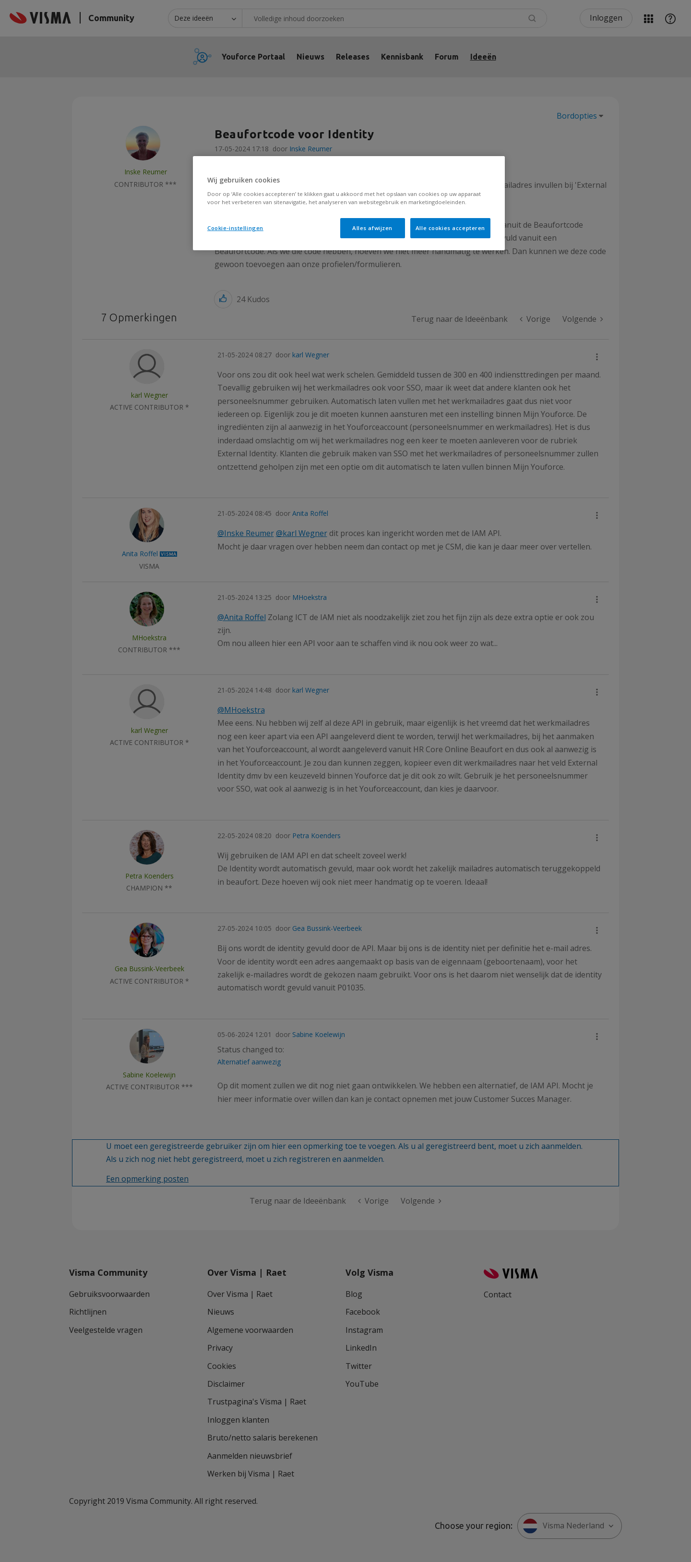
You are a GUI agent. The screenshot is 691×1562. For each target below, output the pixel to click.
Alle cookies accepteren (450, 228)
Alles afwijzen (372, 228)
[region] (349, 203)
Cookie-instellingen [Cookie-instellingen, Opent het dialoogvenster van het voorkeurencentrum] (235, 228)
